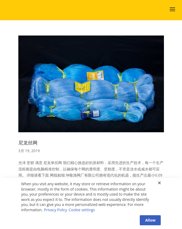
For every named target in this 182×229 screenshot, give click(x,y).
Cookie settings (82, 209)
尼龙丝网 (27, 142)
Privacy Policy (55, 209)
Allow (150, 220)
